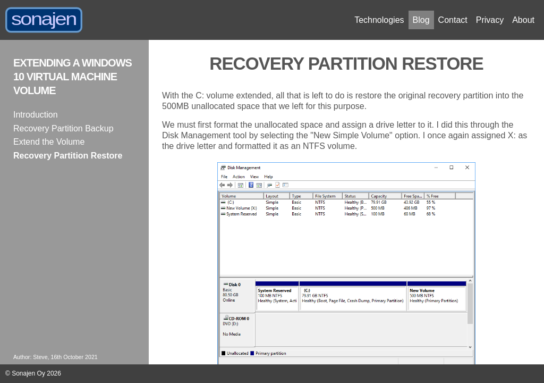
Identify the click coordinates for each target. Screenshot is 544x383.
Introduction (35, 114)
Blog (421, 19)
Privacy (490, 19)
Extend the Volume (48, 141)
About (523, 19)
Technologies (379, 19)
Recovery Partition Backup (63, 128)
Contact (453, 19)
